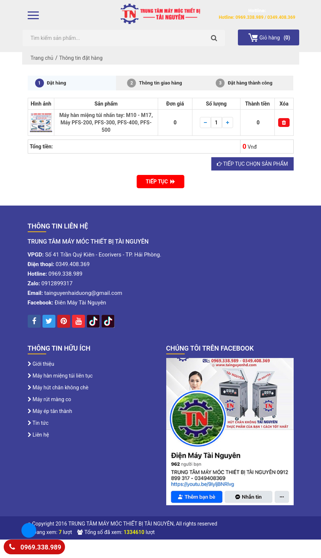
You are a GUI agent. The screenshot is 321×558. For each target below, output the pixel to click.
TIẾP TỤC (160, 182)
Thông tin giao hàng (154, 83)
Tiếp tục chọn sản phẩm (252, 164)
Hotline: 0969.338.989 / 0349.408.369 (257, 17)
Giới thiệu (41, 364)
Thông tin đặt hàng (80, 58)
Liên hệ (38, 435)
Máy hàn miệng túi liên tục (60, 376)
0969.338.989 (35, 546)
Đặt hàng (50, 83)
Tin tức (38, 423)
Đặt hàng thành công (244, 83)
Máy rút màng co (49, 399)
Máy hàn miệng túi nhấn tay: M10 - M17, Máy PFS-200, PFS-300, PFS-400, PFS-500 (106, 122)
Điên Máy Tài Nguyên (80, 302)
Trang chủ (42, 58)
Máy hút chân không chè (58, 387)
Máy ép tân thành (50, 411)
